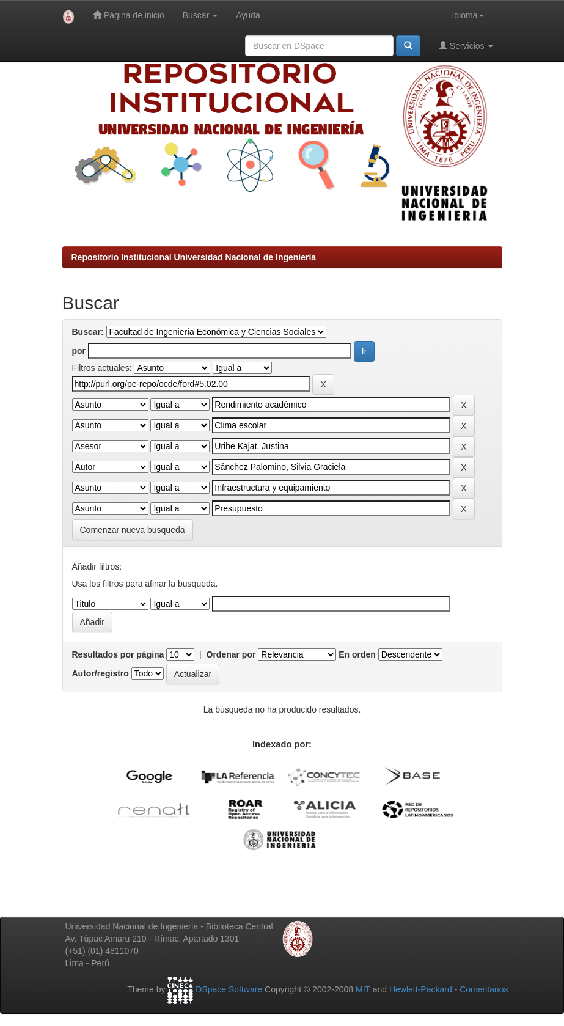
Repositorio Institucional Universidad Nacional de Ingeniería (194, 257)
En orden (357, 654)
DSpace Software (229, 989)
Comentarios (484, 989)
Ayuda (248, 15)
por (79, 351)
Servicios (466, 45)
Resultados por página (118, 654)
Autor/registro (100, 673)
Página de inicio (128, 15)
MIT (363, 989)
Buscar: (88, 332)
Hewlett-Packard (420, 989)
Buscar (200, 15)
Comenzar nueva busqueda (132, 530)
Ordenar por (231, 654)
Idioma (467, 15)
